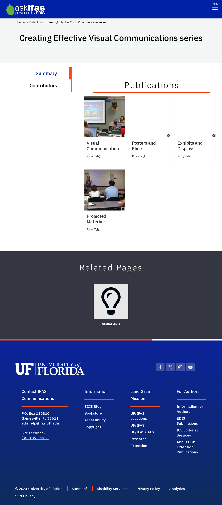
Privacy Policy (151, 488)
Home (21, 22)
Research (138, 438)
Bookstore (93, 413)
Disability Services (114, 488)
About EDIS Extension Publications (187, 446)
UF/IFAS (137, 425)
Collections (36, 22)
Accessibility (95, 420)
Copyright (92, 426)
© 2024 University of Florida (39, 488)
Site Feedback (34, 432)
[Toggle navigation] (215, 6)
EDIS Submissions (187, 421)
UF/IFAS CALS (142, 432)
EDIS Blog (92, 406)
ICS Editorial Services (187, 433)
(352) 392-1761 (35, 437)
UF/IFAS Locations (138, 416)
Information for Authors (190, 409)
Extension (138, 445)
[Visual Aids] (111, 301)
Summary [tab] (46, 73)
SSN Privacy (25, 496)
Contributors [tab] (43, 85)
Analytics (181, 488)
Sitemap (80, 488)
